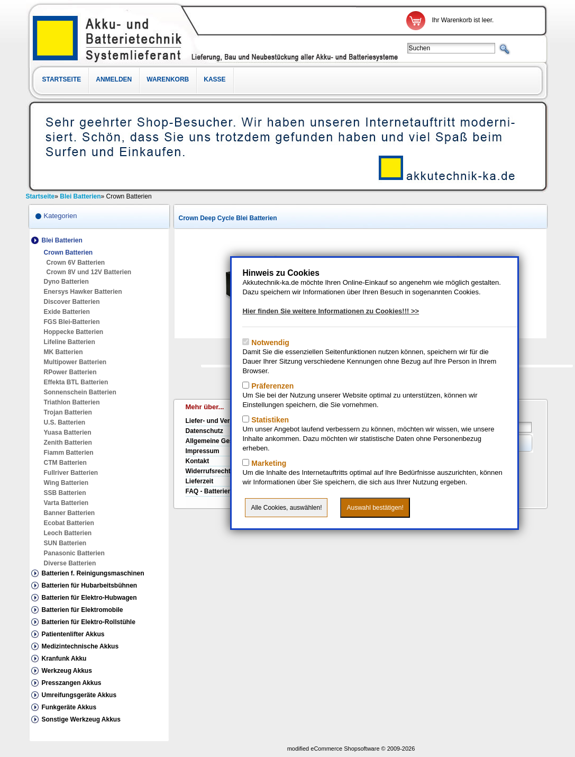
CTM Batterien (65, 462)
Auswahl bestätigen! (374, 507)
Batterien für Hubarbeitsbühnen (90, 585)
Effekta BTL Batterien (76, 382)
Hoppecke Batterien (74, 332)
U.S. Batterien (65, 422)
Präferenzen (271, 386)
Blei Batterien (62, 240)
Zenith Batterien (68, 442)
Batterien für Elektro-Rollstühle (88, 622)
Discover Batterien (72, 301)
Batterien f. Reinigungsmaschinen (93, 573)
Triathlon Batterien (72, 402)
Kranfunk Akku (64, 658)
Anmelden (114, 79)
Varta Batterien (66, 503)
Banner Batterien (69, 513)
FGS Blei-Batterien (72, 322)
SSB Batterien (65, 493)
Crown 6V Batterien (76, 262)
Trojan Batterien (68, 412)
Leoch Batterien (68, 533)
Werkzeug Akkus (67, 670)
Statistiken (269, 420)
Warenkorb (168, 79)
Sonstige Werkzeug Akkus (81, 719)
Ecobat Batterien (69, 523)
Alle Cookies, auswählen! (286, 507)
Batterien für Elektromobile (82, 610)
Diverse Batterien (70, 563)
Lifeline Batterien (69, 342)
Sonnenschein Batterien (80, 392)
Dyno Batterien (66, 281)
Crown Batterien (68, 252)
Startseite (61, 79)
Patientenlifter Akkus (73, 634)
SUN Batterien (65, 543)
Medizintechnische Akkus (80, 646)
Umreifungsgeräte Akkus (79, 695)
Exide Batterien (67, 312)
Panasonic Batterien (74, 553)
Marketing (267, 463)
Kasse (214, 79)
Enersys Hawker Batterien (83, 291)
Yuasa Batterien (68, 432)
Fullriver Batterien (71, 472)
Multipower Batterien (75, 362)
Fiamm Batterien (69, 452)
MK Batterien (63, 352)
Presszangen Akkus (72, 683)
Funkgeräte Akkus (69, 707)
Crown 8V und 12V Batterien (89, 272)
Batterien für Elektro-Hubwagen (89, 597)
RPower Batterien (70, 372)
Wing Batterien (66, 482)
